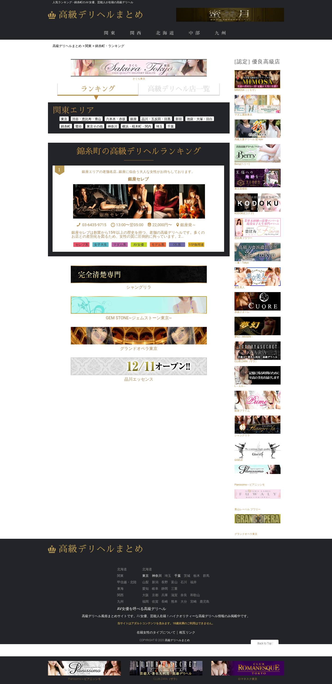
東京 (64, 119)
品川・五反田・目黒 (156, 119)
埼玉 (159, 126)
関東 (110, 33)
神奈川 (112, 126)
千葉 (170, 126)
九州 (221, 33)
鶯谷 (78, 126)
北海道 (166, 33)
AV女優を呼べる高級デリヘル (141, 609)
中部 (195, 33)
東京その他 (95, 126)
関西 (136, 33)
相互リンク (187, 632)
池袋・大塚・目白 (200, 119)
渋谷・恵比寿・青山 (86, 119)
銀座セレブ (138, 179)
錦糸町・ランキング (109, 46)
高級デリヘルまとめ (101, 14)
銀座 (133, 119)
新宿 (178, 119)
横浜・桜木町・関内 (136, 126)
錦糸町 (66, 126)
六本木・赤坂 (115, 119)
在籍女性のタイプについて (156, 632)
